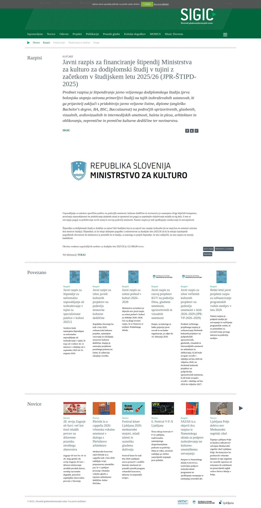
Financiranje (59, 42)
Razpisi (46, 42)
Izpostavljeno (35, 34)
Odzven (63, 34)
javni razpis (208, 249)
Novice (51, 34)
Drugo (96, 42)
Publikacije (92, 34)
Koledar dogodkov (135, 34)
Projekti (77, 34)
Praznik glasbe (111, 34)
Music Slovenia (174, 34)
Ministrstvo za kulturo (224, 249)
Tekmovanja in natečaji (79, 42)
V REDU (147, 4)
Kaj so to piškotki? (161, 4)
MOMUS (155, 34)
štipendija (208, 254)
